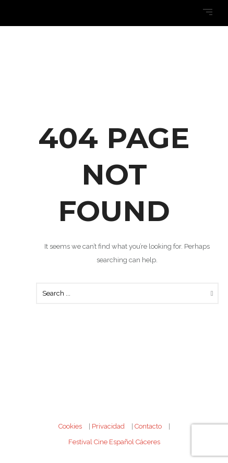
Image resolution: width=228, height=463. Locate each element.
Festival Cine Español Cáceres (114, 442)
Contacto (148, 426)
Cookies (70, 426)
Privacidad (108, 426)
